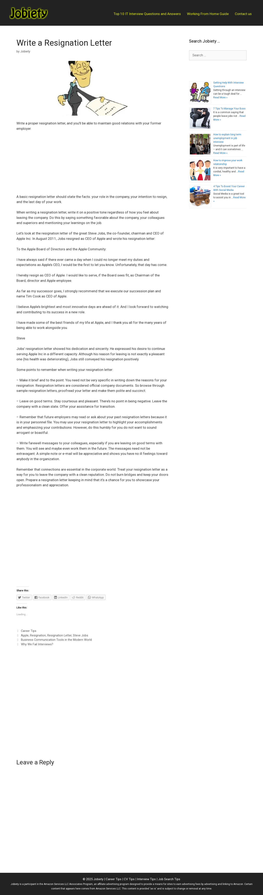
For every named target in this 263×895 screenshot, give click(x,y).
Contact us (243, 14)
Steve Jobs (80, 635)
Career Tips (28, 631)
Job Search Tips (169, 879)
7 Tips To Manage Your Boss (229, 108)
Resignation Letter (59, 635)
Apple (25, 635)
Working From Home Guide (208, 14)
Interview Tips (146, 879)
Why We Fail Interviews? (37, 644)
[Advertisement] (92, 165)
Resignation (38, 635)
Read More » (220, 97)
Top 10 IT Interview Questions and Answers (147, 14)
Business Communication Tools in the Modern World (56, 640)
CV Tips (129, 879)
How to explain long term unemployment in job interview (227, 138)
